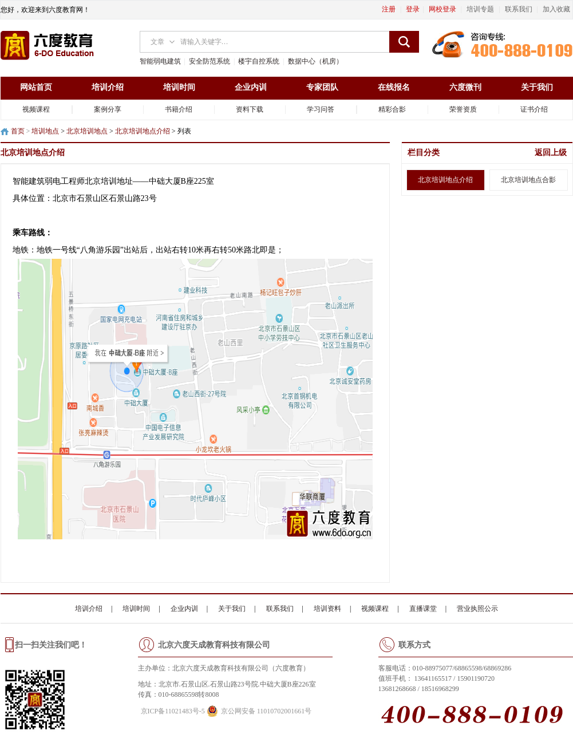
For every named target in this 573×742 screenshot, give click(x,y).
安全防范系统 (209, 61)
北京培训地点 (87, 131)
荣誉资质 (463, 109)
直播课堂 (423, 609)
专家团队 (322, 87)
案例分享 (107, 109)
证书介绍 (534, 109)
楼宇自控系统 (258, 61)
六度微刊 (465, 87)
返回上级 (551, 152)
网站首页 (36, 87)
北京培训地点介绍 (142, 131)
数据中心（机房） (315, 61)
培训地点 (45, 131)
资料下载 (249, 109)
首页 (18, 131)
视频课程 (36, 109)
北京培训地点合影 (528, 180)
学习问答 (320, 109)
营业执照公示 (477, 609)
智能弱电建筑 (160, 61)
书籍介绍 (178, 109)
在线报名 (394, 87)
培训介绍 (108, 87)
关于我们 (537, 87)
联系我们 (280, 609)
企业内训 (251, 87)
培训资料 (327, 609)
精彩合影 (392, 109)
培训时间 (179, 87)
